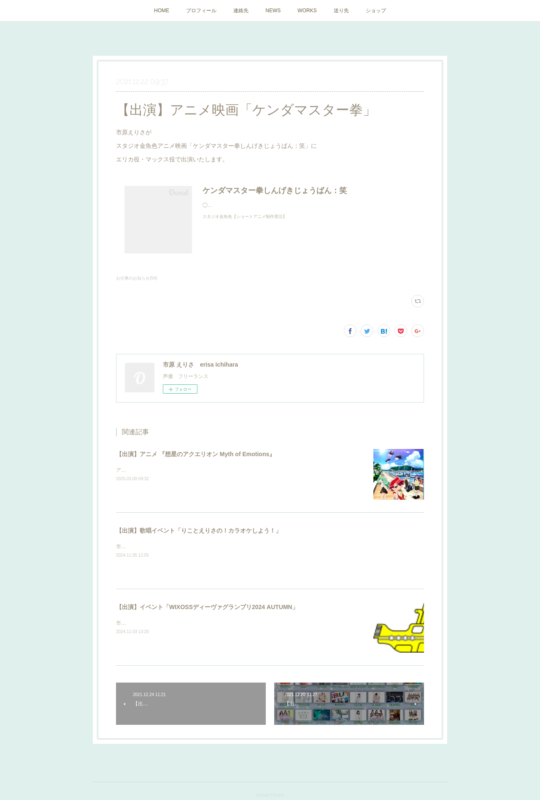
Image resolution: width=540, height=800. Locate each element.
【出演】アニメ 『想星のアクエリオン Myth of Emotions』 (195, 454)
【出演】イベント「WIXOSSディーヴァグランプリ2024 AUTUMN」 (207, 607)
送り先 (341, 11)
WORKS (306, 11)
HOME (161, 11)
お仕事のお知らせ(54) (136, 278)
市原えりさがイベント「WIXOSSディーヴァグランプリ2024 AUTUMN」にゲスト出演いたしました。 (232, 623)
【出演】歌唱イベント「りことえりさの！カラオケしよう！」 (198, 530)
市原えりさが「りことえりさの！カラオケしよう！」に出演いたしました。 (202, 547)
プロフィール (201, 11)
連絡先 (240, 11)
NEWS (273, 11)
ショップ (376, 11)
